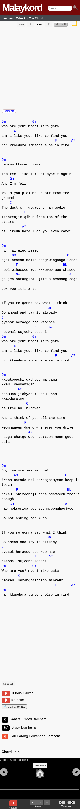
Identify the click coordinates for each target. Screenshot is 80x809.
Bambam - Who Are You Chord (22, 18)
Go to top (8, 686)
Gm (34, 123)
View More (40, 772)
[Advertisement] (40, 68)
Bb (65, 267)
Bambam (9, 112)
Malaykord (22, 7)
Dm (4, 123)
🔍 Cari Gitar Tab (14, 709)
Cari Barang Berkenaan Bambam (35, 741)
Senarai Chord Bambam (28, 723)
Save (21, 25)
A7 (73, 142)
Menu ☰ (60, 25)
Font (39, 25)
